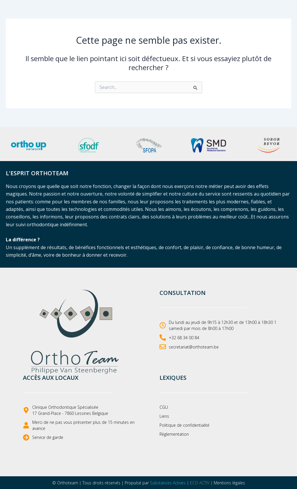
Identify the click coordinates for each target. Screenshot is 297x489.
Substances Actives (168, 483)
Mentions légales (229, 483)
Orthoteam (67, 483)
